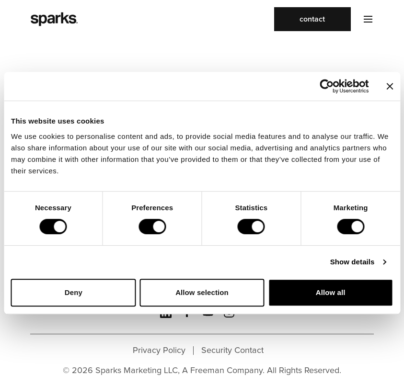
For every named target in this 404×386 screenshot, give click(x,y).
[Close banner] (389, 86)
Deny (73, 292)
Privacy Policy (159, 350)
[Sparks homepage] (54, 19)
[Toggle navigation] (362, 19)
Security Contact (232, 350)
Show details (352, 262)
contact (312, 19)
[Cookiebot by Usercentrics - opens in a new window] (327, 86)
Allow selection (202, 292)
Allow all (331, 292)
